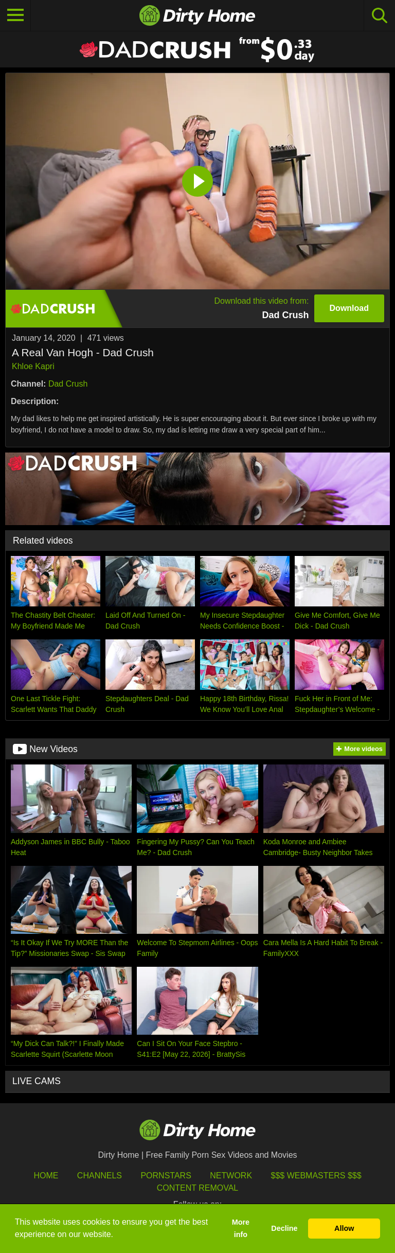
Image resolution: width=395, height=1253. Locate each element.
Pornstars (165, 1175)
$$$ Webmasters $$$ (316, 1175)
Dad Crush (67, 383)
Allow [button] (344, 1228)
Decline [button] (284, 1228)
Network (231, 1175)
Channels (99, 1175)
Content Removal (198, 1188)
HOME (45, 1175)
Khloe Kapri (33, 366)
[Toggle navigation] (15, 15)
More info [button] (240, 1228)
